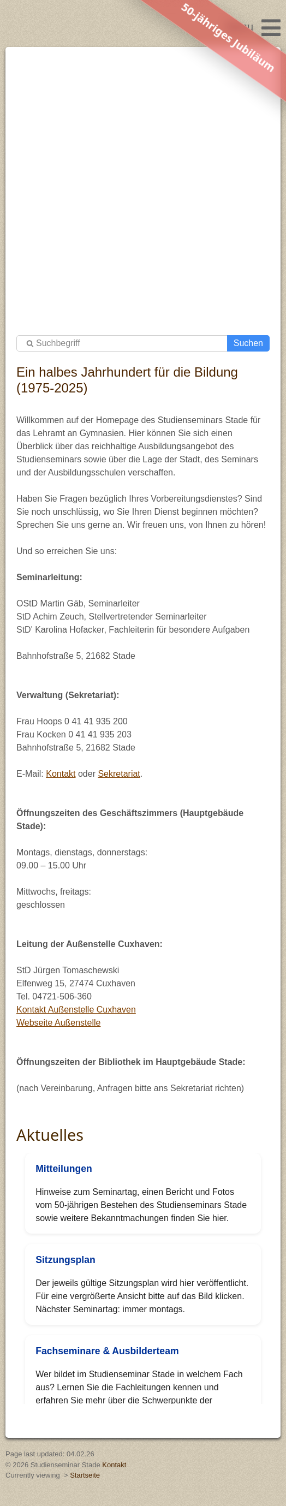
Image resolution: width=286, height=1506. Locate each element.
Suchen (248, 343)
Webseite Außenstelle (58, 1022)
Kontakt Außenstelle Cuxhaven (76, 1009)
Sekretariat (119, 773)
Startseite (85, 1475)
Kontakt (60, 773)
